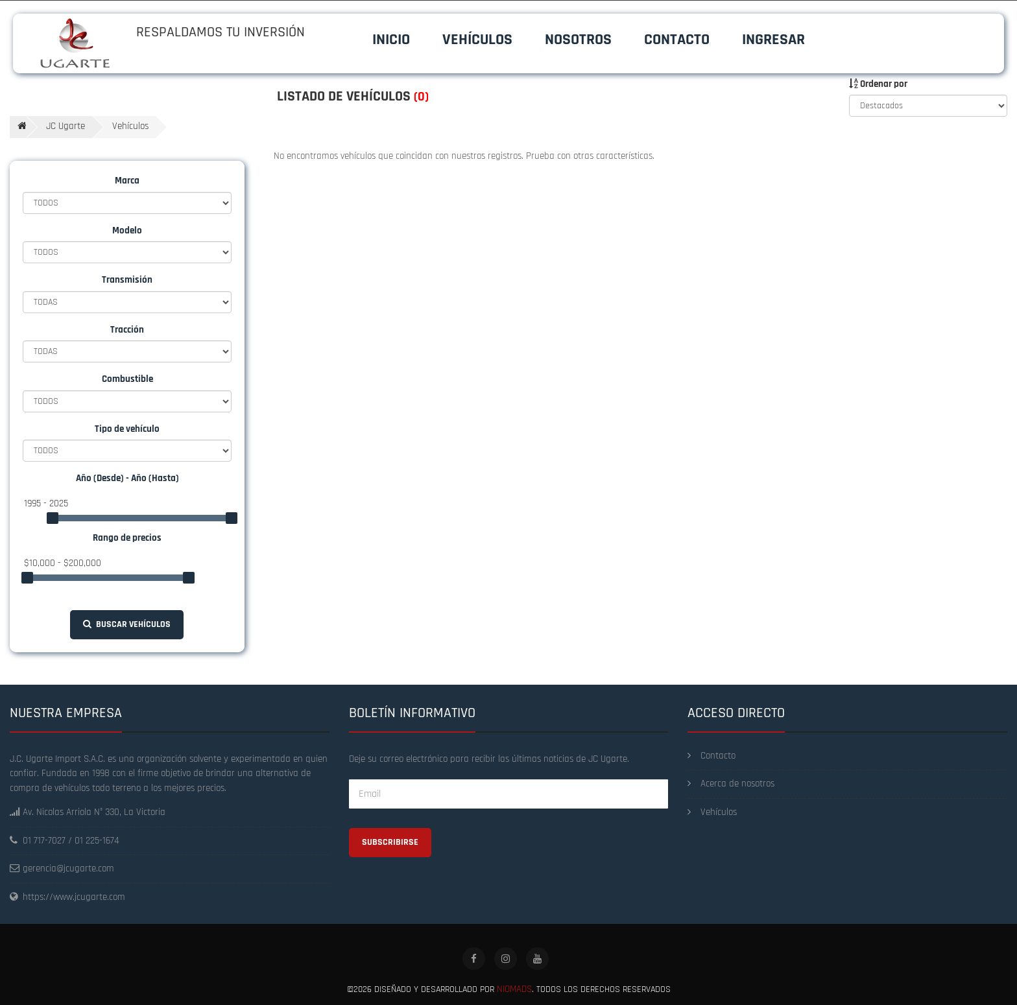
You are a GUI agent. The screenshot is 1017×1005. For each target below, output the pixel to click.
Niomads (514, 989)
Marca (127, 180)
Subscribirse (390, 842)
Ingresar (773, 39)
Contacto (677, 39)
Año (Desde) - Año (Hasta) (127, 478)
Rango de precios (127, 538)
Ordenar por (878, 84)
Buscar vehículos (127, 624)
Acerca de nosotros (731, 783)
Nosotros (578, 39)
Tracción (127, 330)
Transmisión (127, 280)
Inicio (391, 39)
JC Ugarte (65, 126)
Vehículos (477, 39)
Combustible (127, 379)
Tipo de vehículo (127, 429)
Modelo (127, 230)
